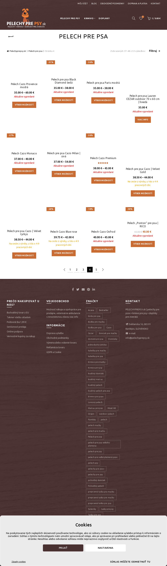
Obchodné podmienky (112, 3)
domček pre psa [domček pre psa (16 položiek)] (95, 347)
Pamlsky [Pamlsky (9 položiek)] (92, 428)
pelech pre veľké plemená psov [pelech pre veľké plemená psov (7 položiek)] (103, 465)
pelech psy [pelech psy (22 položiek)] (93, 471)
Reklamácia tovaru (55, 355)
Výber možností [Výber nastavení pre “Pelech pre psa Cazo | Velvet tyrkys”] (24, 264)
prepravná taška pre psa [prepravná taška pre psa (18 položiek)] (99, 511)
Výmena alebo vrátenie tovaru (61, 351)
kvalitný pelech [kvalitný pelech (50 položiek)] (95, 393)
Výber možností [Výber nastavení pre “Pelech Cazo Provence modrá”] (24, 129)
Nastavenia (105, 547)
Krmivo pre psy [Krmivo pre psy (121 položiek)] (95, 376)
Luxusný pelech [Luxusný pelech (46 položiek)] (95, 410)
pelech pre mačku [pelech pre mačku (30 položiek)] (96, 439)
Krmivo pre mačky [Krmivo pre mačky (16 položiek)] (96, 370)
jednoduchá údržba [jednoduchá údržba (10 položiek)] (97, 353)
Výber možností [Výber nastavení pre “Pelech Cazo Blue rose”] (63, 258)
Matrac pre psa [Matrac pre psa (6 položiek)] (95, 416)
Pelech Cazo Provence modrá (24, 110)
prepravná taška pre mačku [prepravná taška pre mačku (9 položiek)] (101, 506)
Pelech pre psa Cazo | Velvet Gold (143, 178)
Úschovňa (143, 17)
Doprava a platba (137, 3)
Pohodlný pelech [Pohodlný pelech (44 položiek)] (96, 494)
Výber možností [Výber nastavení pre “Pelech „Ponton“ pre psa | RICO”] (142, 256)
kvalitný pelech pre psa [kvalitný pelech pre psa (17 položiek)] (99, 399)
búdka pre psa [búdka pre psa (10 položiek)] (94, 336)
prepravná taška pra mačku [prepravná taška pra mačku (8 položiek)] (101, 500)
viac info (74, 325)
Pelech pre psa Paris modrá (103, 124)
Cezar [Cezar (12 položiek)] (91, 341)
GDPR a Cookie (53, 360)
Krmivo (88, 18)
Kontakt (155, 3)
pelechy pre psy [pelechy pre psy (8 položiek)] (95, 483)
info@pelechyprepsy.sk (138, 346)
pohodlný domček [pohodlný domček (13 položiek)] (96, 488)
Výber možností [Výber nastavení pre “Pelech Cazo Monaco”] (24, 203)
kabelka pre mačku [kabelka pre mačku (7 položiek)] (97, 359)
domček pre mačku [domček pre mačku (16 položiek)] (108, 341)
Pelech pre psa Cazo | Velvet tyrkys (24, 241)
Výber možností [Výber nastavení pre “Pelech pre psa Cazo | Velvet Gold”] (142, 201)
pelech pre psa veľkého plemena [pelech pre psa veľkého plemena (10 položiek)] (99, 452)
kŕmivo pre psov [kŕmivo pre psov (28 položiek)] (96, 405)
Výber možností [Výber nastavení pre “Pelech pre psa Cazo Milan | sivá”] (63, 187)
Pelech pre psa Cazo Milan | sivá (63, 167)
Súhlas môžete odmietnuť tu (130, 561)
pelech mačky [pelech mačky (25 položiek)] (94, 433)
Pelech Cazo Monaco (24, 185)
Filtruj (153, 50)
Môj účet (83, 3)
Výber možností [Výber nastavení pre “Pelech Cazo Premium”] (103, 200)
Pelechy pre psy (70, 18)
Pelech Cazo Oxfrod (103, 236)
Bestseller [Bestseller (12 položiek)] (104, 318)
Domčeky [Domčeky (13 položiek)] (112, 347)
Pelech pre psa (35, 51)
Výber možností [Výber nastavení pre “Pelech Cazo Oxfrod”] (103, 254)
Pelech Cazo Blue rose (63, 236)
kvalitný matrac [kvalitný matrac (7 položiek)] (95, 387)
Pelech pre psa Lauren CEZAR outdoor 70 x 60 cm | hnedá (142, 82)
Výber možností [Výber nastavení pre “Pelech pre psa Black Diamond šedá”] (63, 144)
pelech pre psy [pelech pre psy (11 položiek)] (95, 460)
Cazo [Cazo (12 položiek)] (108, 336)
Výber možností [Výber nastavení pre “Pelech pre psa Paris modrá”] (103, 142)
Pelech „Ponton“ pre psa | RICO (142, 237)
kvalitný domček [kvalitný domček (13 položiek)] (96, 382)
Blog (94, 3)
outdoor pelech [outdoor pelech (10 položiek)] (106, 422)
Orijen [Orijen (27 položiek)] (91, 422)
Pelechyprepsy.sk (18, 51)
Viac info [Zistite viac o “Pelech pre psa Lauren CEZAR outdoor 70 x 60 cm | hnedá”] (142, 103)
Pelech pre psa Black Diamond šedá (63, 125)
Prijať (63, 547)
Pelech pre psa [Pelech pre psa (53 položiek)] (95, 445)
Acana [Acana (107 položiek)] (91, 318)
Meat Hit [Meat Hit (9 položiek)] (112, 416)
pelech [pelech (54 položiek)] (104, 428)
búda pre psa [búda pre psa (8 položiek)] (94, 324)
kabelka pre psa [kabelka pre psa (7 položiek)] (95, 364)
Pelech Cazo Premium (103, 177)
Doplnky (104, 18)
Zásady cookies (19, 562)
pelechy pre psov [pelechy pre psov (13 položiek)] (96, 477)
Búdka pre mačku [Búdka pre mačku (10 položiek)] (96, 330)
